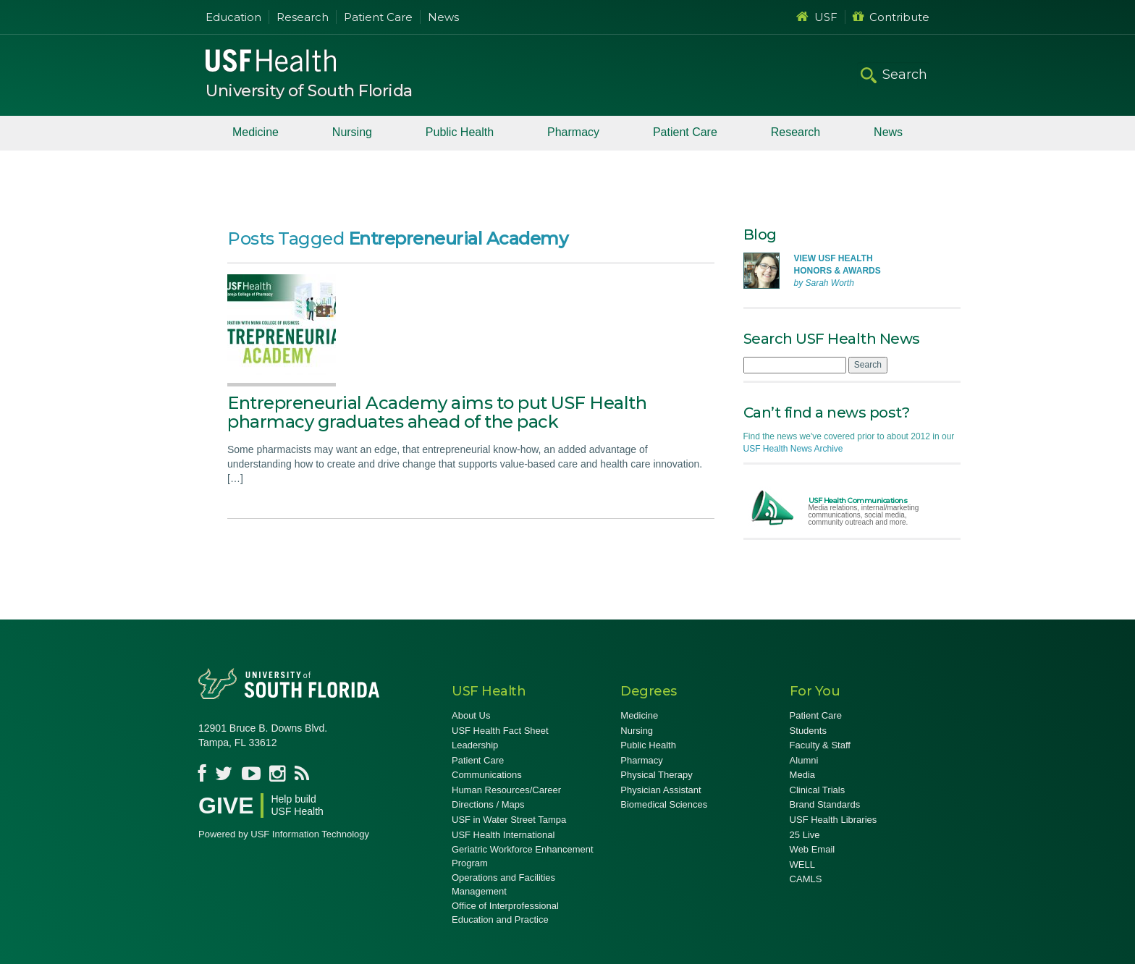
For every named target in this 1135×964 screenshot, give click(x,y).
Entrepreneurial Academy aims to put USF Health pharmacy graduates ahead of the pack (436, 412)
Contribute (891, 17)
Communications (487, 774)
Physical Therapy (656, 774)
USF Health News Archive (793, 449)
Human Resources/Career (506, 790)
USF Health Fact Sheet (500, 730)
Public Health (460, 132)
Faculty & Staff (820, 745)
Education (233, 17)
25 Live (805, 834)
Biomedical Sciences (663, 804)
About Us (471, 715)
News (443, 17)
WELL (802, 864)
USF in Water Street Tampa (509, 819)
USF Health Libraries (833, 819)
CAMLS (806, 879)
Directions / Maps (488, 804)
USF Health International (503, 834)
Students (808, 730)
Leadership (475, 745)
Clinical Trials (817, 790)
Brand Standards (825, 804)
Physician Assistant (660, 790)
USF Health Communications (858, 500)
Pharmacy (573, 132)
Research (303, 17)
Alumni (804, 760)
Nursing (352, 132)
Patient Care (378, 17)
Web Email (812, 849)
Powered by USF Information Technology (283, 834)
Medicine (255, 132)
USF (816, 17)
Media (802, 774)
